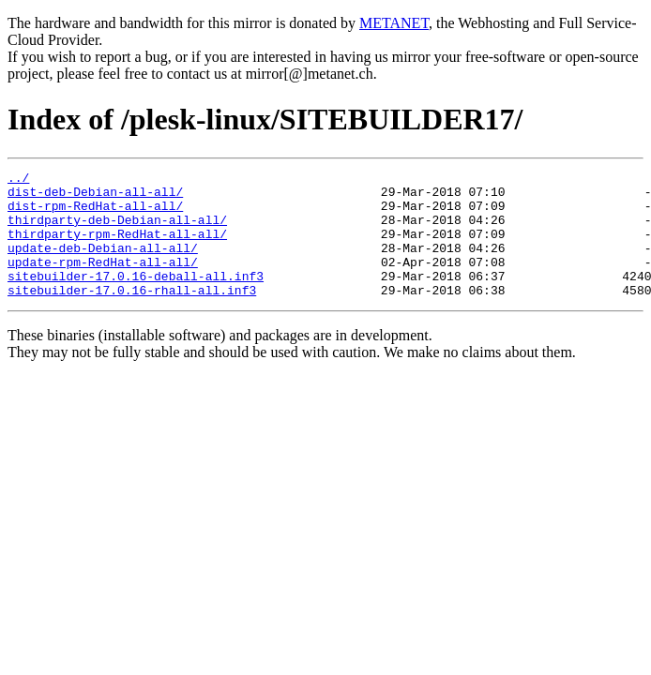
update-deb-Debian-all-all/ (103, 264)
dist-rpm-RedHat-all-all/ (95, 213)
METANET (394, 23)
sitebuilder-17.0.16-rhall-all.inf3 (132, 315)
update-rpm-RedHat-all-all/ (103, 281)
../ (18, 180)
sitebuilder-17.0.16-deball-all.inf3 (136, 298)
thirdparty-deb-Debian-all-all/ (117, 230)
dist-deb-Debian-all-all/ (95, 196)
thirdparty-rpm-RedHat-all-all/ (117, 247)
